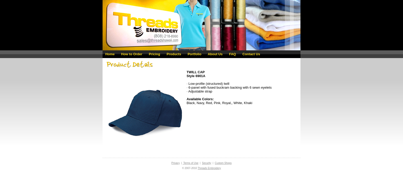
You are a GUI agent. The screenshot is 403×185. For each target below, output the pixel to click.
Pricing (154, 54)
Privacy (175, 163)
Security (206, 163)
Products (174, 54)
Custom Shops (223, 163)
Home (110, 54)
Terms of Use (191, 163)
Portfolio (194, 54)
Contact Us (251, 54)
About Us (215, 54)
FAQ (232, 54)
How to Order (131, 54)
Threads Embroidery (209, 168)
